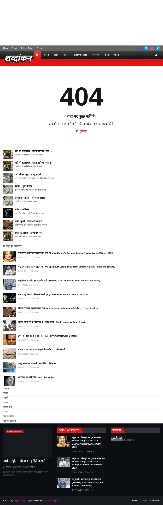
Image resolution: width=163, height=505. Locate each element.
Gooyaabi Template (51, 500)
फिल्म (5, 411)
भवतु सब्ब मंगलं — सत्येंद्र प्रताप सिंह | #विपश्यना (37, 363)
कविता (5, 393)
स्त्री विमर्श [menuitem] (95, 55)
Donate (15, 48)
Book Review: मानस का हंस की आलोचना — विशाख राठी (41, 349)
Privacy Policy (27, 48)
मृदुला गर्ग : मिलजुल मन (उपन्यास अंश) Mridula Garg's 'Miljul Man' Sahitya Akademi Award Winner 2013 (65, 253)
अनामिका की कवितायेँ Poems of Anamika (36, 377)
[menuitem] (37, 55)
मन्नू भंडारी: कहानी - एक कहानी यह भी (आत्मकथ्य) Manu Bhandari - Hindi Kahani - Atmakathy (59, 280)
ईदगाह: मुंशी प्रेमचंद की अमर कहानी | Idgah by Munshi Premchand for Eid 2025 (53, 294)
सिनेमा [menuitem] (106, 55)
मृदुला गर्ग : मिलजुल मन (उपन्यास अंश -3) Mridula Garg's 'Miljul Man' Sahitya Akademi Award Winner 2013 (66, 267)
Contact (39, 48)
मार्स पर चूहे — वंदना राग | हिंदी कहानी (24, 461)
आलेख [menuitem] (116, 55)
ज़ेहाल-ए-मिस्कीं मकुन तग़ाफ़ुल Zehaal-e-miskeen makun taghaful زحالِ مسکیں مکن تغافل (58, 308)
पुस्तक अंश (7, 407)
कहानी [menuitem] (46, 55)
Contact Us (155, 500)
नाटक (5, 402)
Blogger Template (21, 500)
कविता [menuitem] (55, 55)
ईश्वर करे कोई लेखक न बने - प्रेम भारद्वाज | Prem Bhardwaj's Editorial (47, 336)
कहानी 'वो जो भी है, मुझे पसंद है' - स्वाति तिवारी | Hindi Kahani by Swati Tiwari (51, 322)
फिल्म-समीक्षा (8, 416)
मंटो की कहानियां (9, 421)
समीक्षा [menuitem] (65, 55)
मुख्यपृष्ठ (81, 131)
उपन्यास (6, 388)
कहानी (5, 397)
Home (5, 48)
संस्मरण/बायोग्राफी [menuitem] (80, 55)
